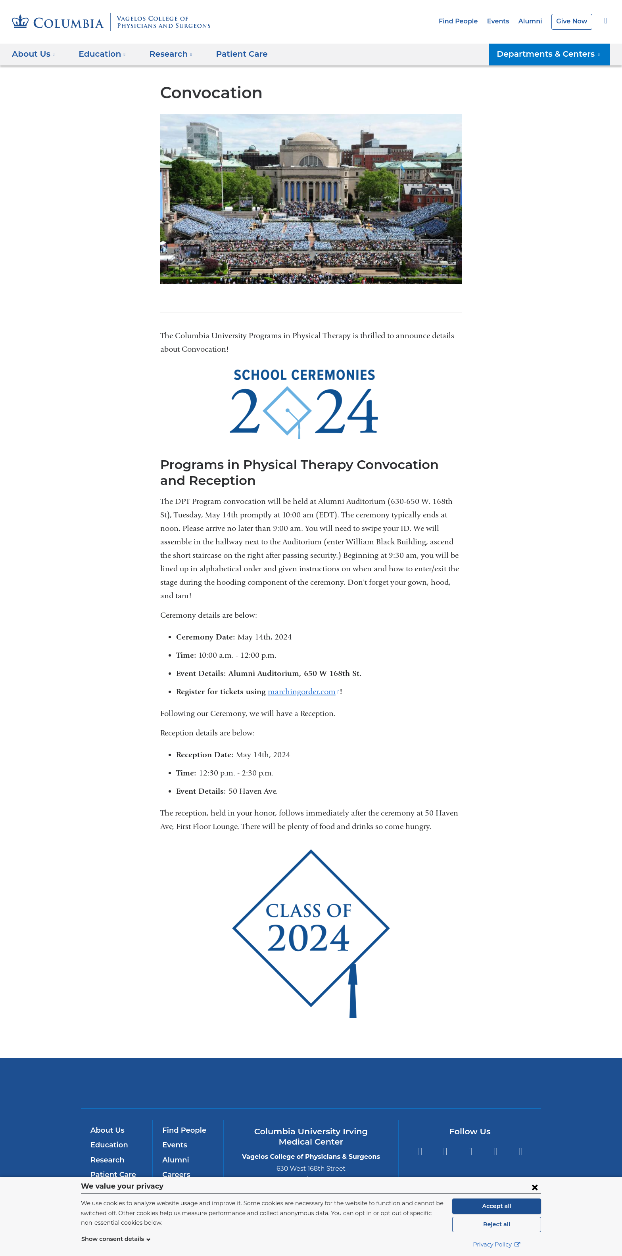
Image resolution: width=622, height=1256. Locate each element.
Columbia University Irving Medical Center (203, 1082)
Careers (175, 1175)
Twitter (445, 1151)
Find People (465, 21)
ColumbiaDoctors (425, 1082)
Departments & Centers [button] (554, 54)
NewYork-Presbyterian (311, 1088)
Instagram (520, 1151)
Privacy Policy (496, 1244)
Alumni (533, 21)
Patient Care (231, 54)
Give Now (572, 21)
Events (502, 21)
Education (107, 1145)
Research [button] (165, 54)
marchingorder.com (304, 691)
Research (106, 1160)
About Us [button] (33, 54)
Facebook (419, 1151)
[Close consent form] (534, 1187)
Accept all (496, 1206)
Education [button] (99, 54)
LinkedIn (495, 1151)
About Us (106, 1130)
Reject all (496, 1224)
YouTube (470, 1151)
